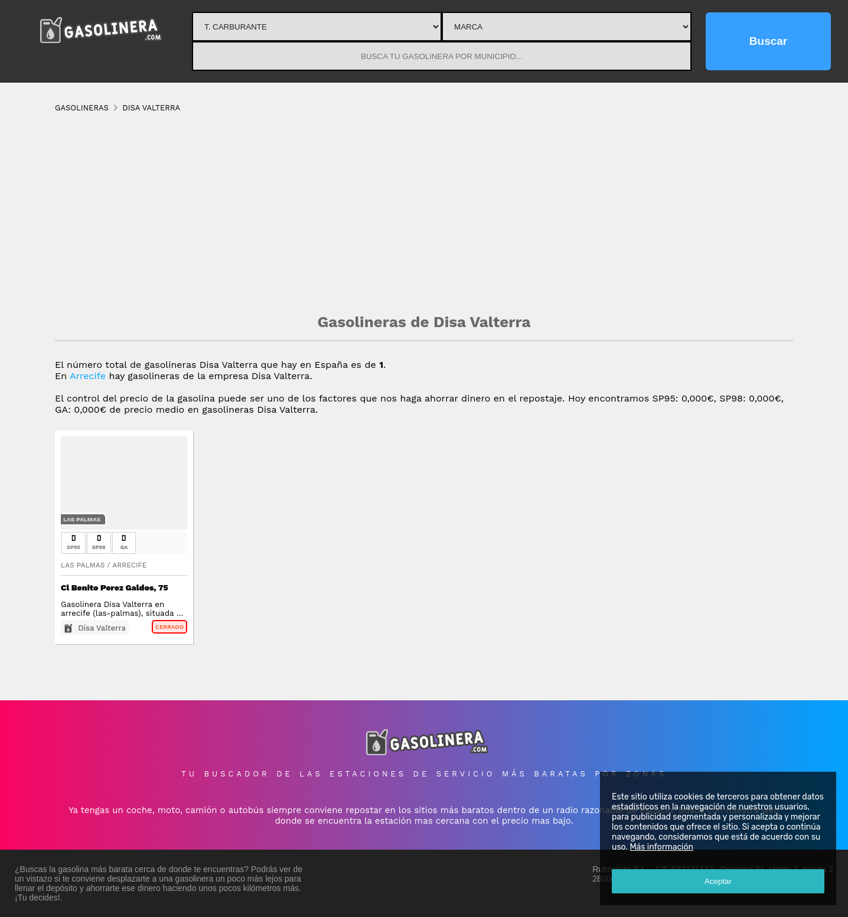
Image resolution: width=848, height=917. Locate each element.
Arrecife (88, 375)
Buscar (768, 41)
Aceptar (718, 881)
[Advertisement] (424, 212)
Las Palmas (81, 519)
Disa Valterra (102, 628)
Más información (661, 847)
